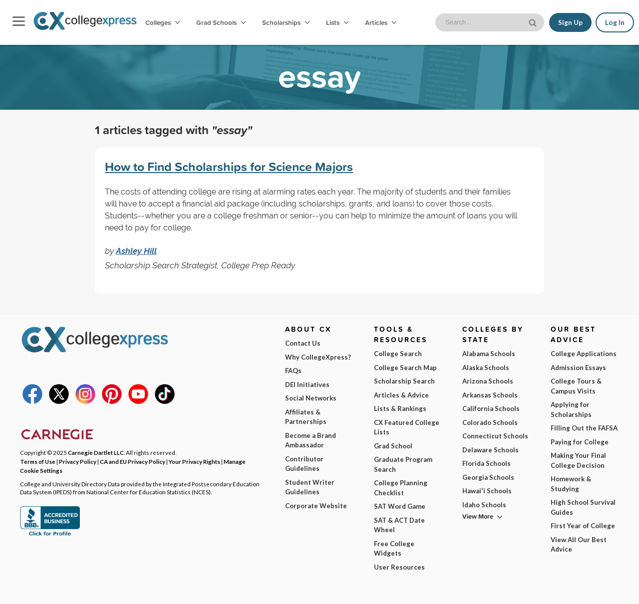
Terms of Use (108, 588)
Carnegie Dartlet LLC (96, 452)
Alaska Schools (485, 368)
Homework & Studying (571, 484)
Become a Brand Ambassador (310, 440)
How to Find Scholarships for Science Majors (229, 166)
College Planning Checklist (400, 488)
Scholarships (286, 22)
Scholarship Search (404, 381)
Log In (615, 22)
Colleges (162, 22)
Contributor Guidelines (304, 464)
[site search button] (533, 21)
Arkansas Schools (490, 395)
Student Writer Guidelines (309, 487)
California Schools (491, 408)
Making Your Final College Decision (578, 460)
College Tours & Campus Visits (576, 386)
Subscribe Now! (520, 571)
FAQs (293, 371)
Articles (380, 22)
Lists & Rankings (400, 408)
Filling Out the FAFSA (584, 428)
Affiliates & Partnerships (305, 417)
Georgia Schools (488, 477)
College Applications (584, 354)
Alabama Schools (488, 354)
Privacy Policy (164, 588)
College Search (398, 354)
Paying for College (580, 442)
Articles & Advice (401, 395)
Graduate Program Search (403, 464)
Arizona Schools (487, 381)
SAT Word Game (399, 506)
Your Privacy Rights (194, 461)
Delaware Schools (490, 450)
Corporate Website (316, 506)
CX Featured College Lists (406, 427)
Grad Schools (221, 22)
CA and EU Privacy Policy (132, 461)
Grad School (393, 446)
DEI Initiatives (307, 385)
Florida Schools (486, 463)
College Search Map (405, 368)
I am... (441, 527)
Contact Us (302, 343)
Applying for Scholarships (571, 409)
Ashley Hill (136, 251)
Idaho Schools (484, 505)
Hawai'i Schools (487, 491)
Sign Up (570, 22)
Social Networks (310, 398)
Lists (337, 22)
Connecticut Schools (495, 436)
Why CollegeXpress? (318, 357)
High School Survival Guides (583, 507)
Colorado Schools (490, 422)
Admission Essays (578, 368)
